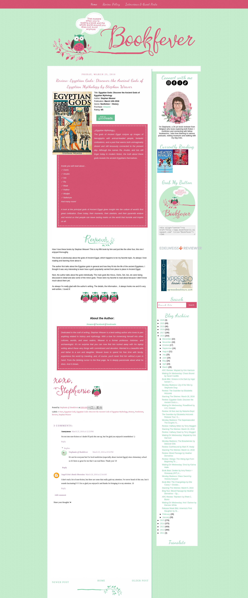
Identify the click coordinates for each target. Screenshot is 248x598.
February (166, 514)
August (165, 351)
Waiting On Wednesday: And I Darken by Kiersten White (179, 504)
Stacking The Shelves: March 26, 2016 (178, 396)
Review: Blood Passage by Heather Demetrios (177, 454)
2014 (162, 523)
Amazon (90, 324)
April (164, 364)
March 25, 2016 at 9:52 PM (103, 452)
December (167, 339)
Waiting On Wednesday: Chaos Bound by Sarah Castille (178, 374)
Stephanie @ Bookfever (78, 452)
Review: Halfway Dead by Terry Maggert (179, 432)
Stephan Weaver (65, 414)
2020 (162, 323)
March (165, 367)
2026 (162, 320)
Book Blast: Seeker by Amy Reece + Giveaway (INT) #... (177, 471)
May (164, 361)
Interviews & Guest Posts (141, 4)
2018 (162, 329)
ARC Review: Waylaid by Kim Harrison (178, 370)
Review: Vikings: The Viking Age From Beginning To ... (178, 460)
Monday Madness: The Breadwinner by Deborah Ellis (178, 442)
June (164, 358)
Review (55, 414)
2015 (162, 520)
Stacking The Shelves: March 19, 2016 (178, 429)
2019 (162, 326)
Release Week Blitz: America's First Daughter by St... (177, 509)
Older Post (140, 581)
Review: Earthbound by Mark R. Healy (178, 447)
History (131, 412)
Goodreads (111, 324)
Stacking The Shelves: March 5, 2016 (177, 488)
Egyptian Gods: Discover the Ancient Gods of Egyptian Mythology (102, 412)
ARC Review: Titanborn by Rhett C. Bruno (177, 498)
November (167, 342)
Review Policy (111, 4)
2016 (162, 336)
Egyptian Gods (70, 412)
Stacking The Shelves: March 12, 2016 (178, 450)
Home (94, 4)
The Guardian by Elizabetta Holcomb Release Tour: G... (177, 415)
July (164, 355)
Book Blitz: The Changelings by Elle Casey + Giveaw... (177, 483)
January (166, 517)
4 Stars (60, 412)
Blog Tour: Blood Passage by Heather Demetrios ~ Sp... (178, 492)
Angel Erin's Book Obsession (73, 474)
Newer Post (60, 582)
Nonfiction (139, 412)
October (166, 345)
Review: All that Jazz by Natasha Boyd (178, 411)
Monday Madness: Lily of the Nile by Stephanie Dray (177, 386)
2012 (162, 530)
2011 (162, 533)
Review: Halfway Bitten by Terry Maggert (179, 426)
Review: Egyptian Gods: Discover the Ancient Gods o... (177, 401)
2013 (162, 527)
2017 (162, 333)
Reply (63, 442)
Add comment (60, 495)
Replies (67, 448)
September (167, 348)
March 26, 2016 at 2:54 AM (96, 474)
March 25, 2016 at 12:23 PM (82, 431)
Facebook (100, 324)
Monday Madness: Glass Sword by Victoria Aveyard (176, 477)
